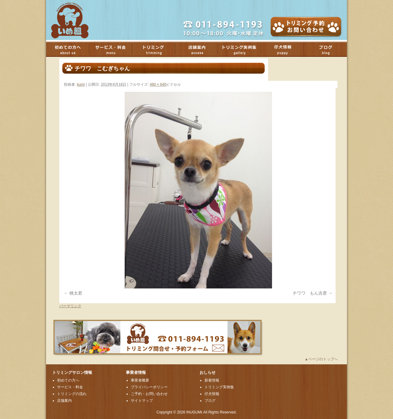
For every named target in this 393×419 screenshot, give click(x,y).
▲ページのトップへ (321, 359)
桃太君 (75, 293)
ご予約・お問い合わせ (149, 394)
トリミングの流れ (72, 394)
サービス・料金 (113, 49)
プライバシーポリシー (149, 387)
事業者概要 (140, 380)
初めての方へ (70, 49)
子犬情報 (285, 49)
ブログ (328, 49)
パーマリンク (70, 306)
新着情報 (211, 380)
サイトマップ (142, 400)
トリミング (156, 49)
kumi (81, 84)
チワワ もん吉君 (310, 293)
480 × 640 (158, 84)
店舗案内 (199, 49)
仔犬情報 (211, 394)
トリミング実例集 (242, 49)
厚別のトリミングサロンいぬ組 (75, 20)
